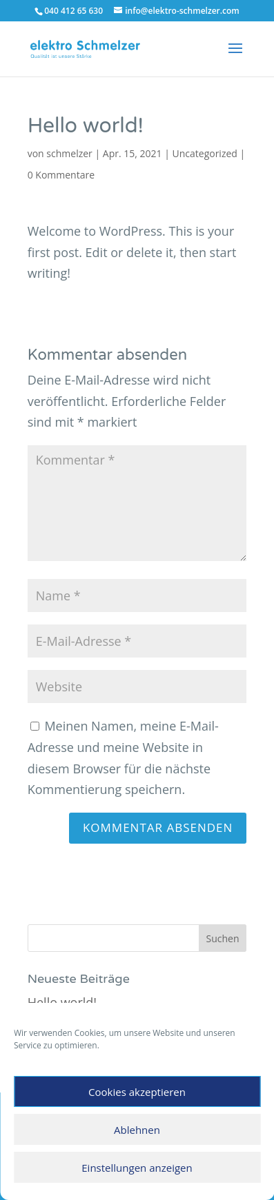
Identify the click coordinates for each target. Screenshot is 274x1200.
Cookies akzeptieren (137, 1092)
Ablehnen (137, 1130)
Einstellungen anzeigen (136, 1167)
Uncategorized (205, 153)
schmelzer (69, 153)
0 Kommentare (61, 174)
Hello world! (62, 1002)
